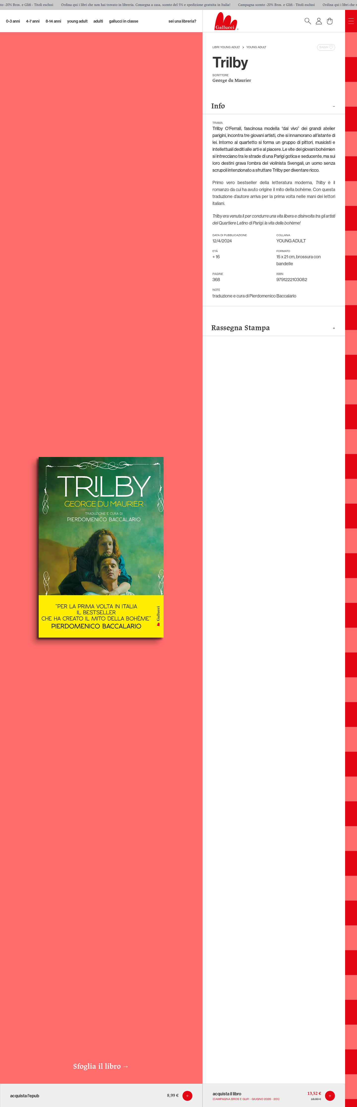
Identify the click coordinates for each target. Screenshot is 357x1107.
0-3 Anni (13, 21)
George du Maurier (231, 81)
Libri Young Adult (226, 47)
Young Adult (77, 21)
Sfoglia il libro (101, 1066)
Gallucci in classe (123, 21)
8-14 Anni (53, 21)
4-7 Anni (33, 21)
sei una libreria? (182, 21)
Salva (326, 47)
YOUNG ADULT (256, 47)
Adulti (98, 21)
